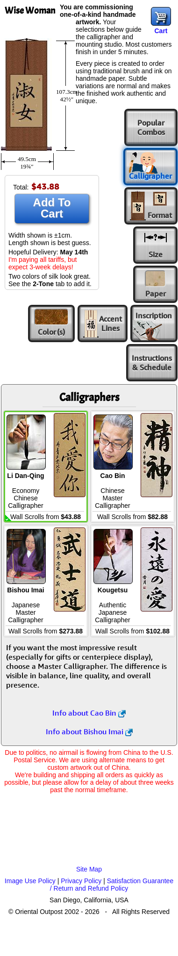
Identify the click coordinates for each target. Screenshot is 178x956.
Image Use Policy (30, 881)
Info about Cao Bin (89, 712)
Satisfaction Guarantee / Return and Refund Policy (111, 884)
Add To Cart (52, 208)
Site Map (89, 869)
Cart (160, 31)
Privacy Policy (81, 881)
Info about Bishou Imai (89, 731)
